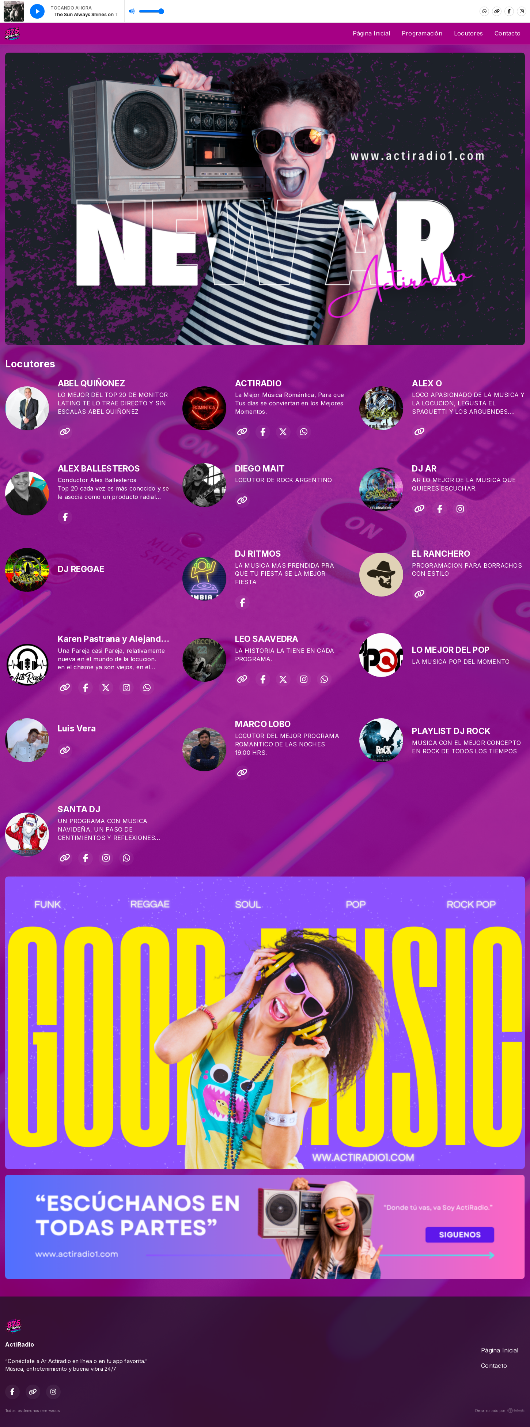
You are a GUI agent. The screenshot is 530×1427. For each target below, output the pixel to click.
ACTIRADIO (258, 383)
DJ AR (424, 468)
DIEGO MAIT (260, 468)
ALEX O (427, 383)
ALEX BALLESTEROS (99, 468)
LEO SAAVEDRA (267, 639)
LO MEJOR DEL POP (450, 650)
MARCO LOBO (263, 724)
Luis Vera (77, 728)
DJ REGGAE (81, 569)
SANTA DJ (79, 809)
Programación (422, 33)
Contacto (507, 33)
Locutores (468, 33)
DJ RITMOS (258, 554)
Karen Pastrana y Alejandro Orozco (129, 639)
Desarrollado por (500, 1410)
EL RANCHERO (441, 554)
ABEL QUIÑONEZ (91, 383)
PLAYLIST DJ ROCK (451, 731)
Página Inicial (371, 33)
